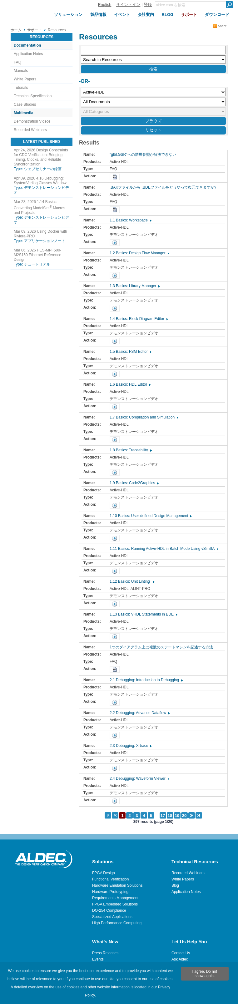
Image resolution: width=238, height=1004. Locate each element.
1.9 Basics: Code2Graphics (134, 483)
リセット (153, 130)
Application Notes (28, 54)
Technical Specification (33, 96)
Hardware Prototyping (110, 892)
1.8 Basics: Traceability (130, 450)
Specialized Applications (112, 917)
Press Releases (105, 953)
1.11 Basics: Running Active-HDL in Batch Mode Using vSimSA (164, 548)
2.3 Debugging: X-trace (130, 745)
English (105, 4)
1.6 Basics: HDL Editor (130, 384)
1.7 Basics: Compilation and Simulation (144, 417)
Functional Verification (110, 879)
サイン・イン (128, 4)
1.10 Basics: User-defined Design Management (150, 516)
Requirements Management (115, 898)
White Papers (25, 79)
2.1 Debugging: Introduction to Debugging (146, 680)
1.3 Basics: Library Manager (134, 286)
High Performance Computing (116, 923)
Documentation (27, 45)
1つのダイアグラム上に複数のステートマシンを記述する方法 (163, 647)
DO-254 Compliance (109, 910)
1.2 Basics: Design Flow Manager (139, 253)
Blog (175, 885)
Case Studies (25, 104)
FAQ (17, 62)
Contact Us (180, 953)
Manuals (21, 70)
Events (98, 959)
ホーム (16, 30)
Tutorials (21, 87)
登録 (148, 4)
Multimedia (23, 113)
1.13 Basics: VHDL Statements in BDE (143, 614)
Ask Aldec (179, 959)
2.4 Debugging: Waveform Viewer (139, 778)
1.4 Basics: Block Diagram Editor (138, 319)
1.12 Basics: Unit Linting (132, 581)
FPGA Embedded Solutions (115, 904)
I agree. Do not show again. (204, 973)
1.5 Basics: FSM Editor (130, 351)
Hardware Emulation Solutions (117, 885)
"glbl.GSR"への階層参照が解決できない (144, 154)
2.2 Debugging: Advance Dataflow (139, 713)
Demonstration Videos (32, 121)
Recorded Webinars (30, 130)
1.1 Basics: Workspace (130, 220)
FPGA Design (103, 873)
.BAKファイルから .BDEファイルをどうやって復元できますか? (164, 187)
